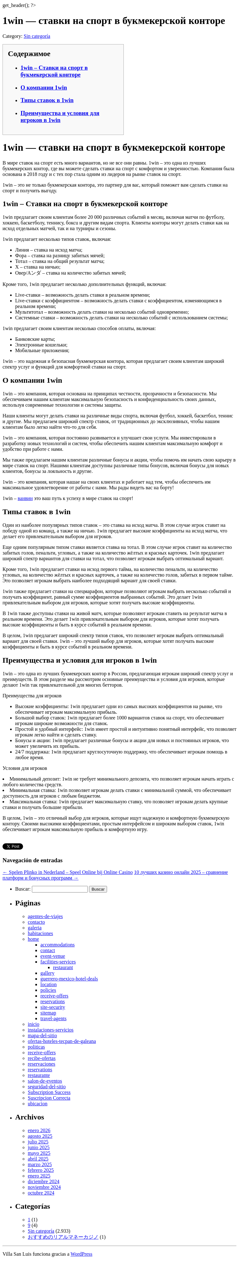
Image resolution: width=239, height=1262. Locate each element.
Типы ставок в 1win (47, 100)
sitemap (48, 1012)
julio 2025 (38, 1141)
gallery (47, 973)
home (33, 939)
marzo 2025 (40, 1164)
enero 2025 (39, 1175)
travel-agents (53, 1018)
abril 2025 (38, 1158)
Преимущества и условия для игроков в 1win (60, 116)
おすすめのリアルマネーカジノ (63, 1237)
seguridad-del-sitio (47, 1086)
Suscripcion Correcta (49, 1098)
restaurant (63, 967)
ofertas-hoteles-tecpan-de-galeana (62, 1041)
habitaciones (40, 933)
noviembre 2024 (44, 1187)
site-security (52, 1007)
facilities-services (58, 961)
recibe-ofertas (42, 1058)
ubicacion (37, 1103)
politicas (36, 1047)
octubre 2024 (41, 1192)
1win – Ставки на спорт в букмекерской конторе (54, 71)
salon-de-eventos (45, 1081)
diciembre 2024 (43, 1181)
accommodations (57, 944)
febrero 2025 (41, 1170)
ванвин (25, 498)
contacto (36, 922)
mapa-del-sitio (42, 1035)
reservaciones (41, 1064)
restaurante (39, 1075)
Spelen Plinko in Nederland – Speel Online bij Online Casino (68, 872)
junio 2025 (39, 1147)
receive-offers (54, 995)
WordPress (82, 1254)
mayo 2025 (39, 1153)
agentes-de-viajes (45, 916)
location (48, 984)
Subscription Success (49, 1092)
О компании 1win (44, 87)
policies (48, 990)
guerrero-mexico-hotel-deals (69, 978)
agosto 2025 (40, 1136)
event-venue (52, 956)
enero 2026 (39, 1130)
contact (47, 950)
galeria (35, 927)
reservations (52, 1001)
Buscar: (23, 889)
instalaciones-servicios (51, 1029)
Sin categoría (37, 36)
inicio (33, 1024)
